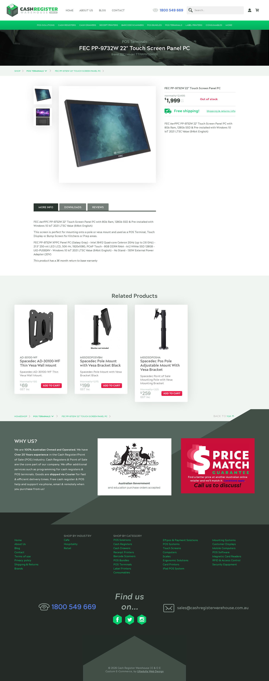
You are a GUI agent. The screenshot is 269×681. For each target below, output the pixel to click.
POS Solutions (122, 537)
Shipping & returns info (221, 111)
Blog (102, 10)
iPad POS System (173, 566)
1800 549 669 (171, 10)
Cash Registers (122, 541)
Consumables (121, 570)
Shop (17, 71)
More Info (46, 207)
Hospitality (71, 541)
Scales (167, 553)
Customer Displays (224, 541)
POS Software (221, 549)
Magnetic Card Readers (226, 553)
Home (69, 10)
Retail (67, 545)
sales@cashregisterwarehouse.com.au (213, 605)
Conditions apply (234, 478)
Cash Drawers (121, 545)
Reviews (98, 207)
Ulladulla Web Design (150, 669)
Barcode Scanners (124, 553)
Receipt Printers (123, 549)
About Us (86, 10)
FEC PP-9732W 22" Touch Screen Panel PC (78, 71)
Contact (118, 10)
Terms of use (22, 553)
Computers (170, 549)
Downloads (72, 207)
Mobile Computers (224, 545)
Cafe (66, 537)
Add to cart (53, 385)
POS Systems (171, 541)
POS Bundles (121, 558)
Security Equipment (224, 562)
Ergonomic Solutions (175, 558)
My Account (249, 10)
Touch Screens (172, 545)
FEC (122, 54)
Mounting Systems (224, 537)
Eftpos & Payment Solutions (180, 537)
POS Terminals (35, 71)
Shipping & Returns (26, 562)
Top (229, 414)
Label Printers (122, 566)
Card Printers (171, 562)
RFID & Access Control (226, 558)
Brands (18, 566)
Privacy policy (22, 558)
